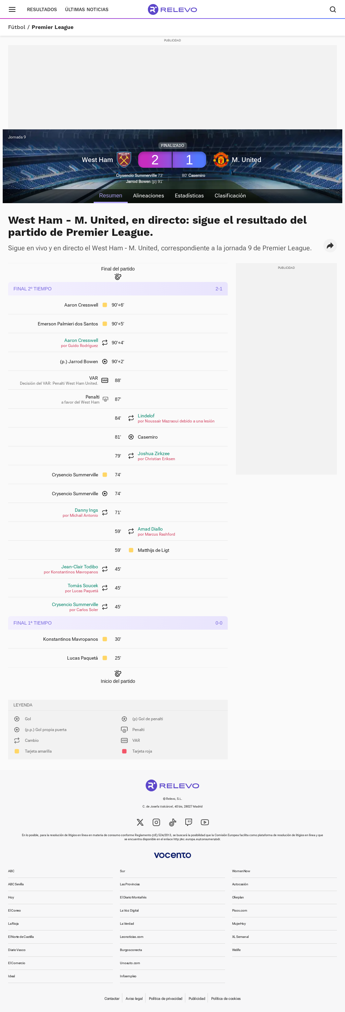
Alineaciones (148, 195)
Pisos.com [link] (239, 910)
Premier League (52, 27)
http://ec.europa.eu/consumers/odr (197, 839)
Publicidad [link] (197, 999)
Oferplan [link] (238, 897)
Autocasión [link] (240, 884)
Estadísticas (189, 195)
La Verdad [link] (127, 923)
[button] (330, 245)
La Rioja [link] (13, 923)
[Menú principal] (12, 9)
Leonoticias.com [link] (132, 937)
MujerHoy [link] (239, 923)
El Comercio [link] (16, 963)
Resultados (42, 9)
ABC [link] (11, 871)
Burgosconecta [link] (131, 950)
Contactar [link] (111, 999)
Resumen (110, 195)
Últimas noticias (86, 9)
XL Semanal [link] (240, 937)
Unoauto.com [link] (130, 963)
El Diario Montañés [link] (133, 897)
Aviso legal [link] (134, 999)
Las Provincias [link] (130, 884)
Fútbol (16, 27)
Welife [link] (236, 950)
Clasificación (230, 195)
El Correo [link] (14, 910)
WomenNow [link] (241, 871)
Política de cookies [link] (226, 999)
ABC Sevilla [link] (16, 884)
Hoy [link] (11, 897)
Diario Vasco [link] (16, 950)
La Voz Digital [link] (129, 910)
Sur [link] (122, 871)
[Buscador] (333, 9)
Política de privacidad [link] (165, 999)
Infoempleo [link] (128, 976)
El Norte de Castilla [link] (21, 937)
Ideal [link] (11, 976)
